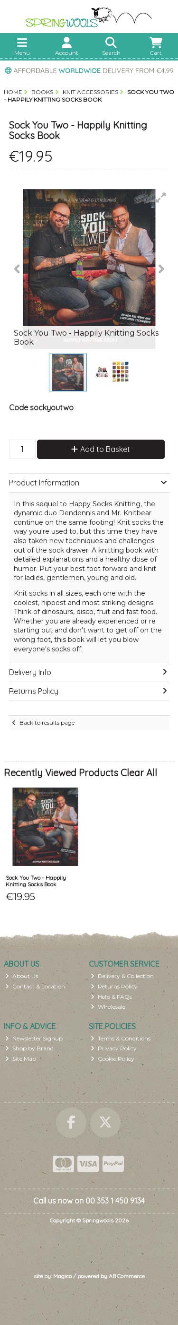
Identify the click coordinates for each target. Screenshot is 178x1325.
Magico (62, 1276)
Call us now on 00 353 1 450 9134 (89, 1200)
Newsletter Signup (34, 1038)
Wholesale (108, 1006)
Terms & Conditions (120, 1038)
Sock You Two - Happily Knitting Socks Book (36, 881)
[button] (161, 197)
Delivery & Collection (122, 975)
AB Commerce (127, 1276)
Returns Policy (114, 986)
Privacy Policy (114, 1048)
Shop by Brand (29, 1048)
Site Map (20, 1058)
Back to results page (47, 722)
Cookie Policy (112, 1058)
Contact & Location (35, 986)
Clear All (139, 773)
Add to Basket (100, 449)
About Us (21, 975)
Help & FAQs (111, 996)
